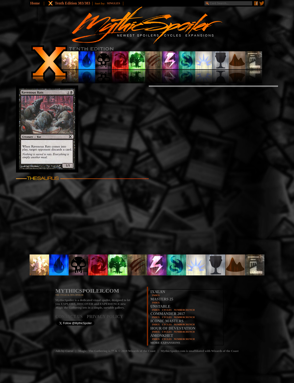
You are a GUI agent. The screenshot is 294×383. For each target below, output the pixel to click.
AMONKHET (161, 336)
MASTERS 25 (161, 299)
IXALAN (157, 292)
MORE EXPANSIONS (165, 342)
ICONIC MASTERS (167, 321)
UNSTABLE (160, 306)
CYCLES (167, 310)
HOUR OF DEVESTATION (173, 328)
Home (35, 3)
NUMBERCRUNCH (184, 310)
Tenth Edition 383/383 (72, 3)
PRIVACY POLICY (105, 316)
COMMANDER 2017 (167, 314)
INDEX (156, 295)
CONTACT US (71, 316)
